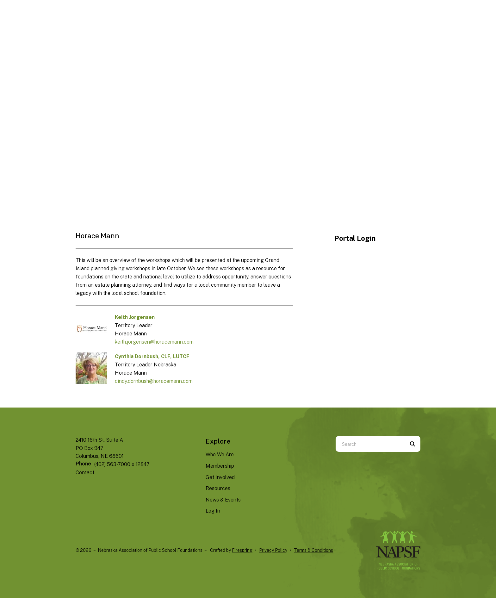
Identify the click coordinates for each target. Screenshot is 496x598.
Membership (220, 466)
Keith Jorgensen (135, 317)
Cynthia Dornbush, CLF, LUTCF (152, 356)
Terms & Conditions (313, 550)
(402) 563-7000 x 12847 (122, 464)
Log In (213, 511)
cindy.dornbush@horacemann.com (154, 381)
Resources (218, 488)
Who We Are (220, 455)
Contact (85, 473)
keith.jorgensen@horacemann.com (154, 342)
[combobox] (370, 444)
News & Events (223, 500)
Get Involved (220, 477)
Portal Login (354, 238)
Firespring (242, 550)
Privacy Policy (273, 550)
